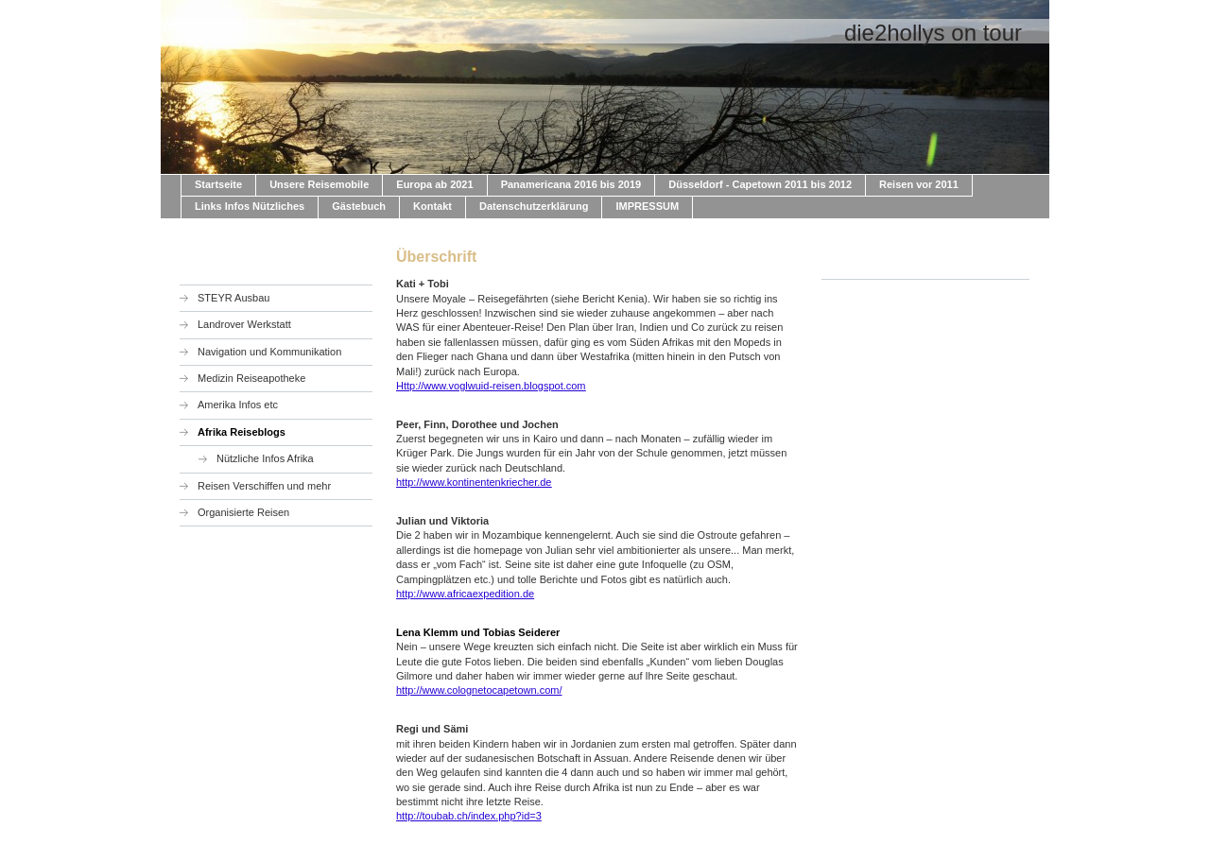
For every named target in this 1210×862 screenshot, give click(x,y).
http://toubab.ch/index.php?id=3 (469, 815)
